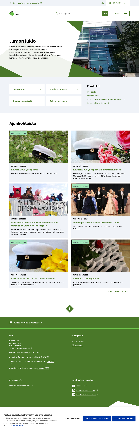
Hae (105, 13)
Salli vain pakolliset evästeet (97, 419)
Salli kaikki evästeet (123, 419)
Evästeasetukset (72, 419)
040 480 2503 (43, 368)
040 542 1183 (44, 357)
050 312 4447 (36, 353)
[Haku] (81, 13)
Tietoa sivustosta (16, 426)
